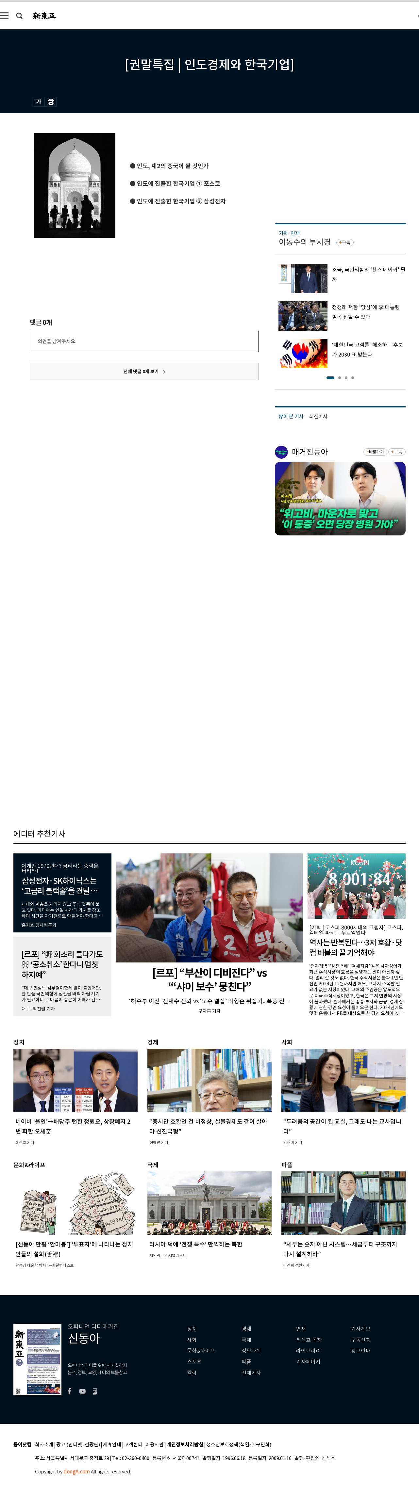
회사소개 (44, 1445)
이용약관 (154, 1445)
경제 (246, 1329)
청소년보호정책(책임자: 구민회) (238, 1445)
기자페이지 (308, 1362)
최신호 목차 (309, 1340)
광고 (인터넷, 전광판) (78, 1445)
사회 (192, 1340)
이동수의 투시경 (305, 242)
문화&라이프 (201, 1351)
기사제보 (361, 1329)
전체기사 (251, 1373)
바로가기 (376, 452)
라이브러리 (308, 1351)
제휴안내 (112, 1445)
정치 (192, 1329)
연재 (301, 1329)
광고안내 (361, 1351)
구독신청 (361, 1340)
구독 (346, 243)
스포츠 (194, 1362)
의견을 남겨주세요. (57, 341)
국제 (246, 1340)
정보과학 (251, 1351)
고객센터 (133, 1445)
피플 (246, 1362)
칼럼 (192, 1373)
